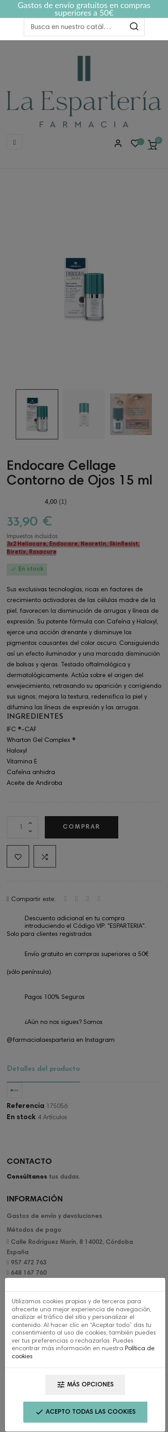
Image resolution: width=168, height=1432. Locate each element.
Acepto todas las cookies (85, 1412)
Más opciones (85, 1384)
